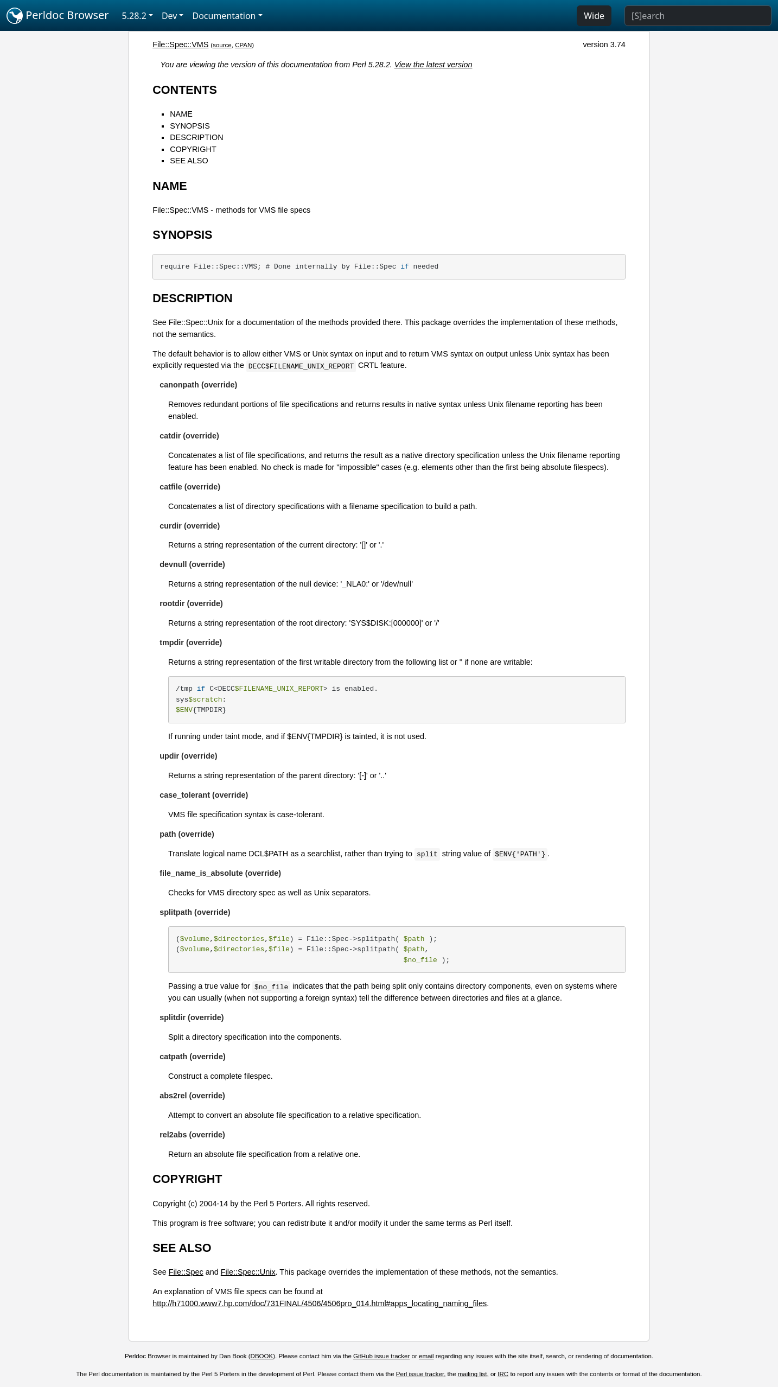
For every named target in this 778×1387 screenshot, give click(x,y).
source (222, 45)
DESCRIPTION (196, 137)
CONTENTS (184, 90)
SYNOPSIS (190, 126)
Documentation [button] (224, 16)
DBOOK (262, 1356)
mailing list (472, 1374)
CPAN (243, 45)
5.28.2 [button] (134, 16)
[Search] (697, 15)
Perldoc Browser (58, 16)
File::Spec (186, 1272)
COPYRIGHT (193, 149)
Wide (594, 16)
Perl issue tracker (420, 1374)
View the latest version (433, 64)
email (426, 1356)
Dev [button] (169, 16)
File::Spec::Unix (248, 1272)
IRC (503, 1374)
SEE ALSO (189, 160)
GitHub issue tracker (381, 1356)
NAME (181, 114)
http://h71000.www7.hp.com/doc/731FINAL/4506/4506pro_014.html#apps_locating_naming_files (319, 1303)
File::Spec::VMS (180, 44)
